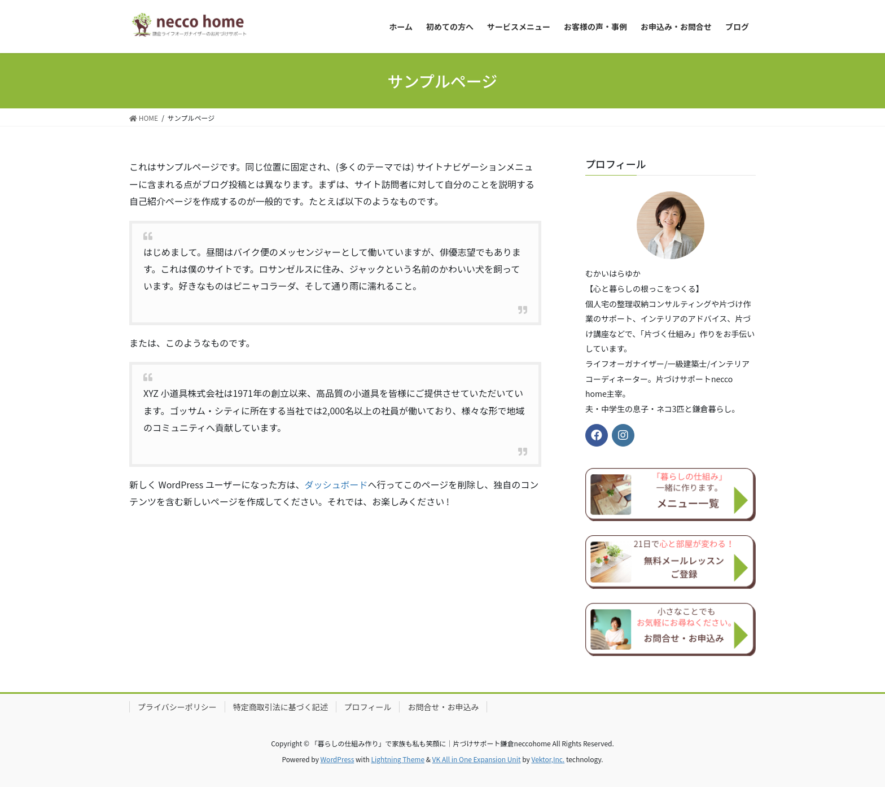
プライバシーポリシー (177, 706)
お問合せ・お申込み (443, 706)
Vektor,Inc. (547, 759)
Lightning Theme (397, 759)
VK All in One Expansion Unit (476, 759)
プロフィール (368, 706)
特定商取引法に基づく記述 (280, 706)
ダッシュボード (335, 484)
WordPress (337, 759)
